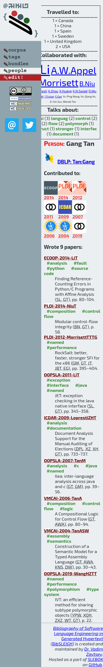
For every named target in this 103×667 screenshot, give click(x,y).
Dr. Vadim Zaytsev (93, 651)
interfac (88, 128)
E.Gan (58, 96)
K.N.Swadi (80, 91)
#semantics (59, 541)
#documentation (64, 427)
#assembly (58, 535)
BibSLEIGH (62, 643)
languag (59, 118)
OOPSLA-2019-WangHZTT (70, 573)
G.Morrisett (54, 82)
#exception (58, 379)
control (83, 118)
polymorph (76, 123)
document (62, 133)
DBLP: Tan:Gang (76, 161)
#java (81, 385)
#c (76, 465)
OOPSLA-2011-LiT (61, 374)
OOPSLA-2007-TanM (65, 460)
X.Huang (65, 91)
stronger (65, 128)
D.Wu (92, 91)
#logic (66, 508)
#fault (80, 262)
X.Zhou (53, 91)
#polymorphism (63, 589)
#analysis (57, 262)
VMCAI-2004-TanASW (66, 530)
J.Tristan (49, 96)
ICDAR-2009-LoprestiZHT (70, 417)
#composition (61, 311)
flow (53, 123)
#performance (62, 347)
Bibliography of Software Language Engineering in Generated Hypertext (78, 633)
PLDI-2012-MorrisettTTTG (70, 337)
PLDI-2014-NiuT (60, 305)
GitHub (95, 664)
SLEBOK (95, 659)
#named (55, 342)
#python (56, 268)
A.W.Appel (73, 70)
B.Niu (87, 83)
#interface (58, 385)
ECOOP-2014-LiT (60, 257)
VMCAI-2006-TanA (63, 498)
